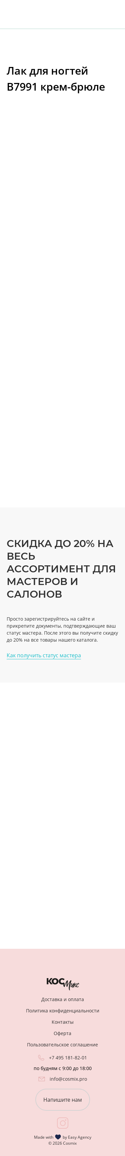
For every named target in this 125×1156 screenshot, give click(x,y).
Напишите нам (62, 1099)
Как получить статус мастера (44, 655)
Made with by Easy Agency (62, 1137)
